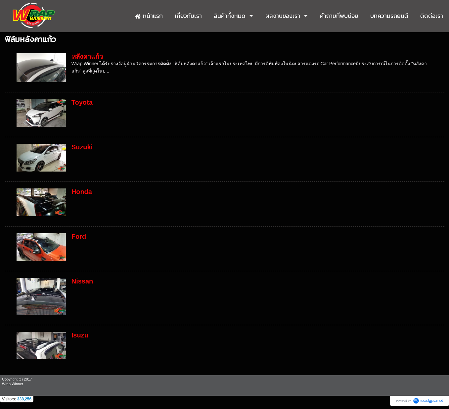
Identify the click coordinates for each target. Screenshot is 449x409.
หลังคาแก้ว (87, 56)
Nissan (82, 281)
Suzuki (82, 147)
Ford (78, 236)
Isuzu (79, 335)
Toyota (82, 102)
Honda (81, 191)
